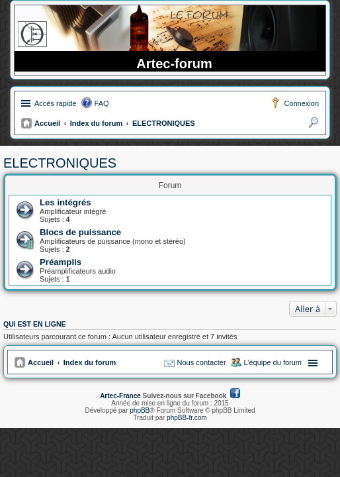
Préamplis (60, 262)
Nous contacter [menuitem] (201, 362)
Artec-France (120, 395)
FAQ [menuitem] (102, 103)
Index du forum (96, 123)
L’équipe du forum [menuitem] (273, 362)
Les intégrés (65, 202)
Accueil (47, 123)
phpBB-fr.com (187, 417)
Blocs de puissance (80, 232)
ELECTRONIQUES (163, 123)
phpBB (139, 410)
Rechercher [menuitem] (313, 124)
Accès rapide (55, 103)
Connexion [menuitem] (301, 103)
